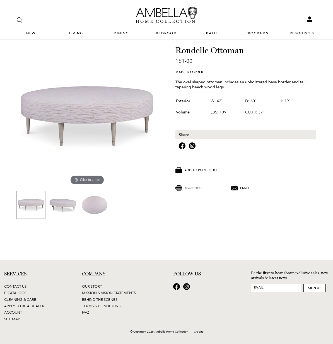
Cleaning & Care (20, 299)
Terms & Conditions (101, 306)
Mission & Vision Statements (109, 292)
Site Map (12, 319)
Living (76, 33)
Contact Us (15, 286)
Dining (121, 33)
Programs (257, 33)
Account (13, 312)
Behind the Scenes (99, 299)
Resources (302, 33)
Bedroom (166, 33)
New (31, 33)
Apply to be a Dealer (24, 306)
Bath (211, 33)
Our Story (92, 286)
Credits (198, 331)
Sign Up (314, 287)
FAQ (85, 312)
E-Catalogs (15, 292)
